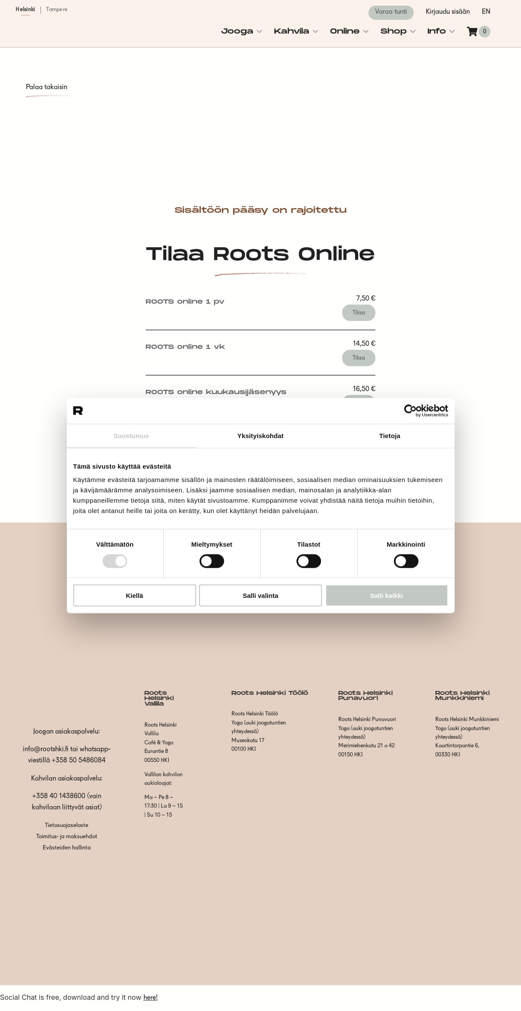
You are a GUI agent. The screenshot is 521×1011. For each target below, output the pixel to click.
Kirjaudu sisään (448, 12)
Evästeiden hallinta (67, 848)
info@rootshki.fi (46, 749)
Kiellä (134, 595)
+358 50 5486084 (79, 760)
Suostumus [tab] (131, 435)
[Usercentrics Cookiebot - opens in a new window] (410, 410)
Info (436, 31)
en (486, 12)
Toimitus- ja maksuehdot (66, 837)
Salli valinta (260, 595)
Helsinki (25, 9)
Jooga (237, 31)
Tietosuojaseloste (66, 825)
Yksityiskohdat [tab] (260, 435)
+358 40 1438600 (58, 796)
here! (151, 998)
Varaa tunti (391, 12)
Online (345, 31)
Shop (394, 31)
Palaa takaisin (46, 87)
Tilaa (359, 313)
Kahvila (291, 31)
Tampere (57, 9)
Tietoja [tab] (389, 435)
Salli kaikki (386, 595)
